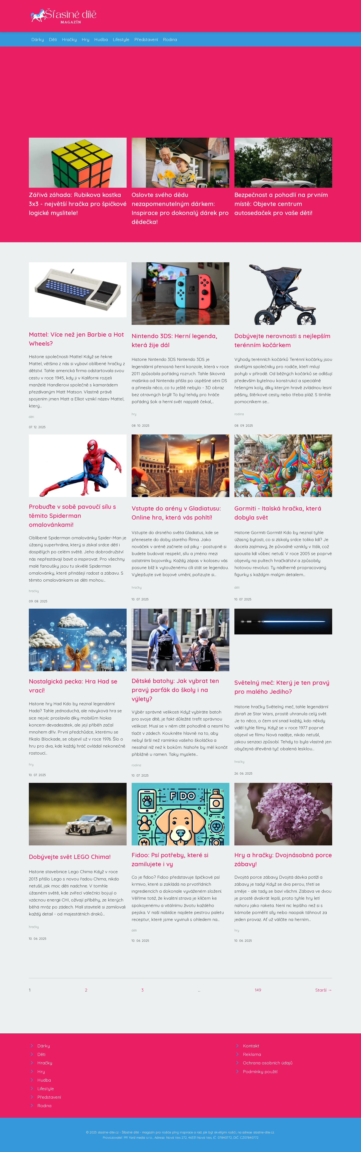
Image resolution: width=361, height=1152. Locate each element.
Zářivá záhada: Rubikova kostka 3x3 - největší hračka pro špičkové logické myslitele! (78, 203)
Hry (85, 39)
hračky (34, 591)
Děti (53, 39)
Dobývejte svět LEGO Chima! (70, 856)
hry (134, 414)
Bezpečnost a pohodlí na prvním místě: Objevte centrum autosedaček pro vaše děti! (281, 203)
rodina (239, 414)
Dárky (37, 39)
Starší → (323, 990)
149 (258, 990)
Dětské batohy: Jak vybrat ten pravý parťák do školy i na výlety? (175, 690)
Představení (146, 39)
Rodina (170, 39)
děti (31, 417)
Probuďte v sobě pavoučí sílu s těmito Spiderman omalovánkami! (72, 515)
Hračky (69, 39)
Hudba (101, 39)
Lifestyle (121, 39)
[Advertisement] (180, 96)
